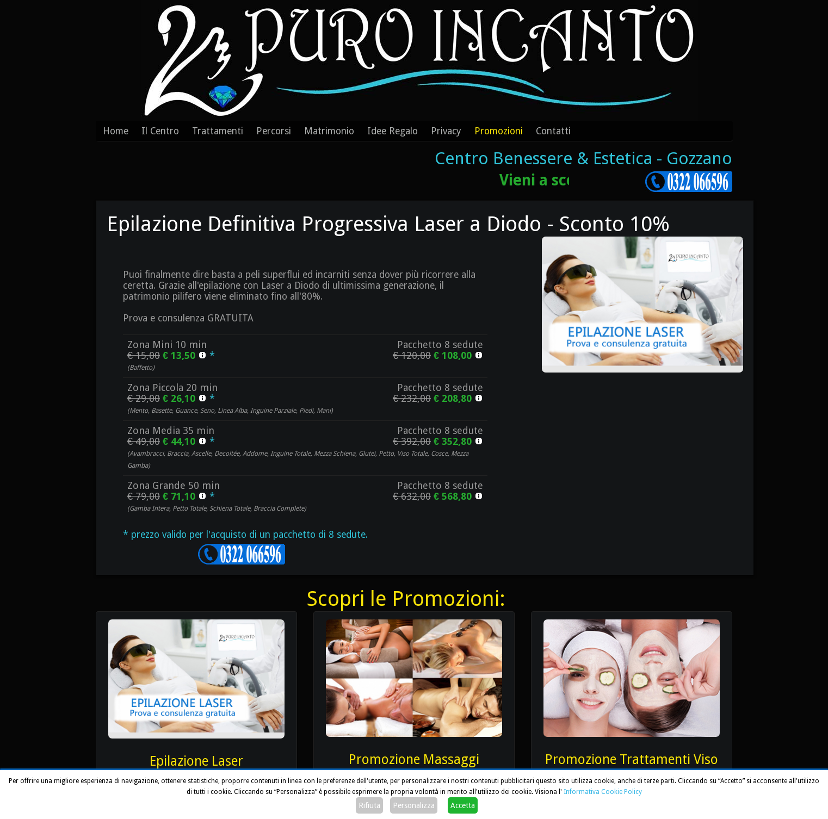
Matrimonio (329, 131)
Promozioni (498, 131)
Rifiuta (369, 805)
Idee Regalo (392, 131)
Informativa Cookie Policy (603, 792)
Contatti (553, 131)
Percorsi (273, 131)
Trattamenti (217, 131)
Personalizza (414, 805)
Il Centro (160, 131)
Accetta (462, 805)
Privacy (446, 131)
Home (115, 131)
